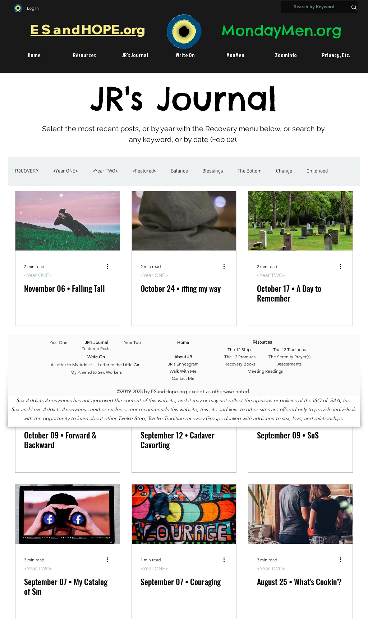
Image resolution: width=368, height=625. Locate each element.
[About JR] (183, 357)
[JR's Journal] (96, 342)
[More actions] (110, 266)
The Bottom (250, 171)
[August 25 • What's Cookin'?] (300, 514)
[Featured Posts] (96, 349)
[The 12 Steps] (240, 350)
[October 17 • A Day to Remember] (300, 221)
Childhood (317, 171)
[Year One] (62, 342)
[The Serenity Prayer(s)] (289, 357)
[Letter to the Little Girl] (119, 365)
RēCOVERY (26, 171)
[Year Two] (131, 342)
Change (284, 171)
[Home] (183, 342)
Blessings (212, 171)
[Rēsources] (273, 342)
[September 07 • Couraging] (184, 514)
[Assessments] (289, 364)
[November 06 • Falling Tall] (67, 221)
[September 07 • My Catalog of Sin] (67, 514)
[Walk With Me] (183, 371)
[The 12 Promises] (240, 357)
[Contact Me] (183, 378)
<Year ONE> (65, 171)
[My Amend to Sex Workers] (96, 372)
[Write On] (96, 357)
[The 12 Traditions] (289, 350)
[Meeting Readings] (265, 371)
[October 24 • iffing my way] (184, 221)
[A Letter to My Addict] (71, 365)
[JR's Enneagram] (183, 364)
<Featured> (144, 171)
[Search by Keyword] (314, 7)
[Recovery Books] (240, 364)
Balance (179, 171)
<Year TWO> (105, 171)
